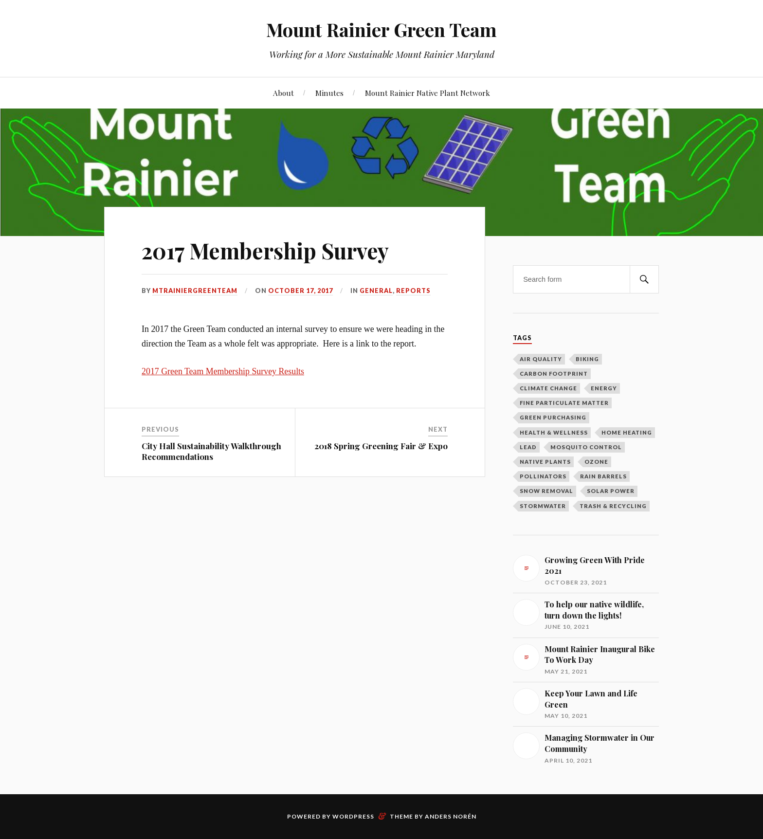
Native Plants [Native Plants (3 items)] (545, 461)
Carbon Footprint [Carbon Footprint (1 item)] (554, 373)
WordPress (353, 816)
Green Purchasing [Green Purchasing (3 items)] (553, 417)
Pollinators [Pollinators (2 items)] (543, 476)
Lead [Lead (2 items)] (528, 447)
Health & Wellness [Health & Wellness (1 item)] (554, 432)
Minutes (329, 93)
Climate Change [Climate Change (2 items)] (548, 388)
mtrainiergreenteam (194, 290)
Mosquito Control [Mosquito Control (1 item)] (586, 447)
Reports (413, 290)
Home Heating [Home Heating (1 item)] (626, 432)
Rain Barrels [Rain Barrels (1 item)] (603, 476)
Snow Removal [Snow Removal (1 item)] (546, 491)
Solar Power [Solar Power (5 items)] (611, 491)
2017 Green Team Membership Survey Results (223, 371)
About (283, 93)
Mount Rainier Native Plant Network (427, 93)
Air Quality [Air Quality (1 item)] (541, 359)
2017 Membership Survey (265, 250)
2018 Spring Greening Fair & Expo (381, 445)
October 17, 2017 (300, 290)
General (376, 290)
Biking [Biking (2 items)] (587, 359)
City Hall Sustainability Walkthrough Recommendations (211, 451)
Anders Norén (450, 816)
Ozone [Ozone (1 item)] (596, 461)
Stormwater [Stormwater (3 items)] (543, 506)
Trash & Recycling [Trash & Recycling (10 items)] (613, 506)
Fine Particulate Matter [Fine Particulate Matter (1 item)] (564, 403)
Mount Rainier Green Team (381, 29)
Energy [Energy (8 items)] (604, 388)
